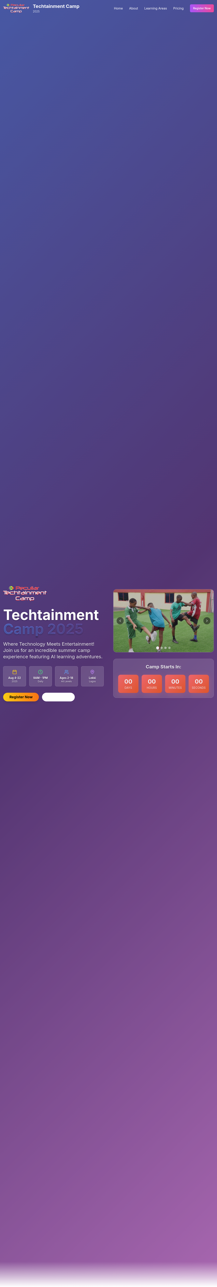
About (133, 8)
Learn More (58, 697)
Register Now (202, 7)
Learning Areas (155, 8)
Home (118, 8)
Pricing (178, 8)
